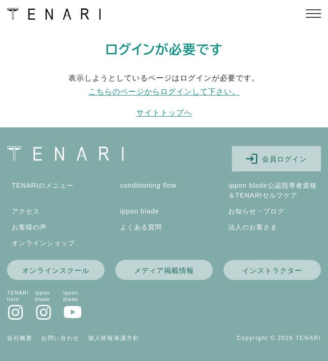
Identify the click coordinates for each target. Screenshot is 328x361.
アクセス (26, 211)
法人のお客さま (252, 227)
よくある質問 (141, 227)
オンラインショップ (43, 243)
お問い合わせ (60, 338)
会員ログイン (276, 158)
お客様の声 (29, 227)
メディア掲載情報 (164, 270)
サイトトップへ (164, 113)
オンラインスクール (55, 270)
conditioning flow (148, 185)
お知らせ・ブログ (256, 211)
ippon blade (139, 211)
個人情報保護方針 (114, 338)
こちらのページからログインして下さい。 (164, 92)
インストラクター (272, 270)
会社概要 (20, 338)
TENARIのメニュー (43, 185)
